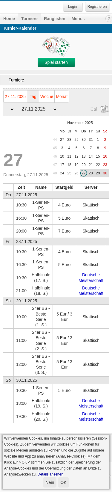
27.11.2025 (15, 96)
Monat (61, 96)
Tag (33, 96)
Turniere (29, 18)
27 (62, 140)
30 (83, 140)
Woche (46, 96)
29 (76, 140)
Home (9, 18)
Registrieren (97, 6)
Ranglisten (54, 18)
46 (55, 156)
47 (55, 165)
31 (91, 140)
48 (55, 173)
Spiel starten (56, 62)
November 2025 (80, 123)
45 (55, 148)
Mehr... (78, 18)
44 (55, 140)
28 (69, 140)
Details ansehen (50, 474)
